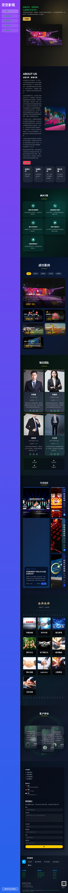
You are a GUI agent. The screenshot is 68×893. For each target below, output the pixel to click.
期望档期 (27, 829)
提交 (44, 846)
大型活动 (51, 273)
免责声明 (32, 891)
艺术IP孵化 (39, 877)
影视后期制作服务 (40, 875)
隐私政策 (24, 891)
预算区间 (27, 840)
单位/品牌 (27, 824)
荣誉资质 (54, 872)
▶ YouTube (47, 861)
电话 (26, 835)
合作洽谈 (54, 875)
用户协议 (28, 891)
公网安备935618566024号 (54, 890)
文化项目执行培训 (40, 872)
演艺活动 (35, 273)
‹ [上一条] (24, 736)
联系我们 (23, 872)
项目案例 (23, 874)
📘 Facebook (38, 861)
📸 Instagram (56, 861)
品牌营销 (58, 273)
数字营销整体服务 (40, 874)
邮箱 (26, 807)
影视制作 (43, 273)
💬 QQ (29, 865)
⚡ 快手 (30, 861)
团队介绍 (23, 875)
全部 (29, 273)
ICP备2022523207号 (46, 890)
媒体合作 (54, 874)
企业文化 (54, 877)
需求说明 (27, 812)
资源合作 (54, 878)
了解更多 (26, 19)
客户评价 (23, 877)
